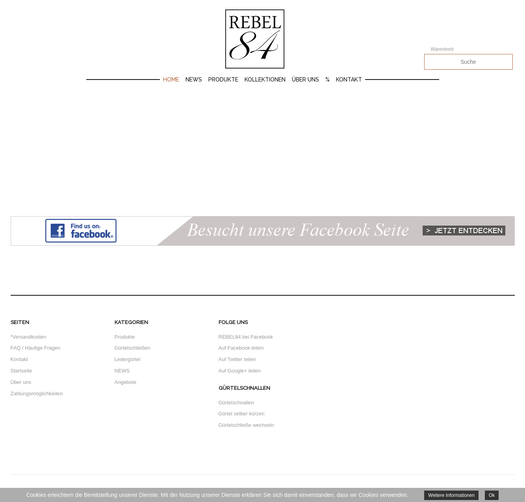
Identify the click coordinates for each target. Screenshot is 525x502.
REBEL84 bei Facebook (246, 337)
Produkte (223, 79)
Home (171, 79)
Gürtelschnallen (236, 403)
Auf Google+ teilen (240, 371)
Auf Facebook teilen (241, 348)
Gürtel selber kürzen (242, 414)
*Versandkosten (28, 337)
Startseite (21, 371)
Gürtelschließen (132, 348)
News (194, 79)
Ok (492, 495)
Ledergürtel (128, 359)
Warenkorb (442, 49)
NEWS (122, 371)
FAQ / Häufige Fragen (35, 348)
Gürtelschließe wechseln (247, 425)
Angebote (126, 382)
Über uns (305, 79)
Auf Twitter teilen (237, 359)
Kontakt (349, 79)
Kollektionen (265, 79)
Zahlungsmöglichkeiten (37, 393)
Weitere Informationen (451, 495)
